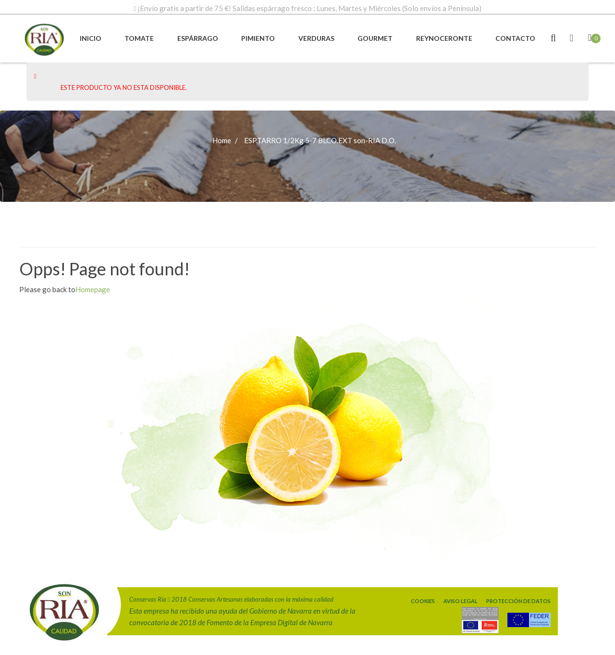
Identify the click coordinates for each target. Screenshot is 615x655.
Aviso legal (460, 601)
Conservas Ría (147, 599)
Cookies (423, 601)
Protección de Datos (518, 601)
